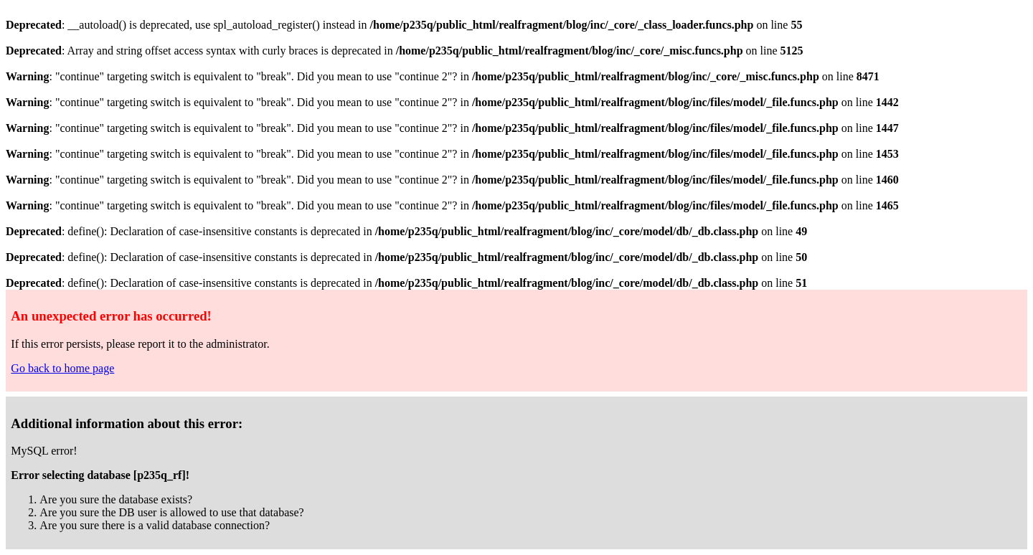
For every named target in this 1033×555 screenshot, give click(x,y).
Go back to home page (62, 368)
